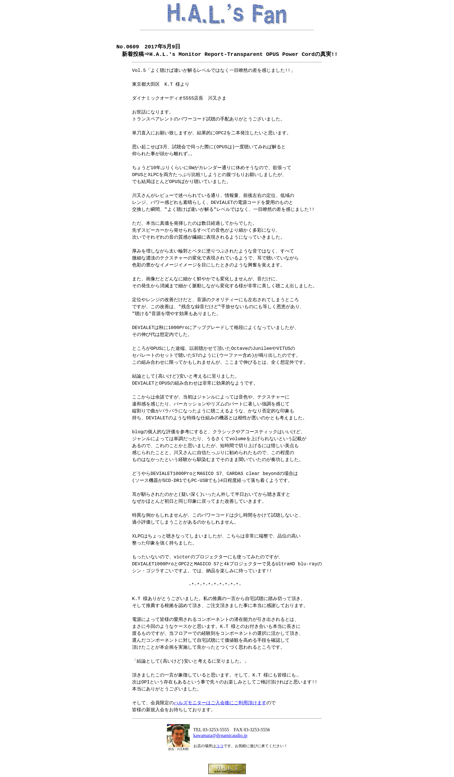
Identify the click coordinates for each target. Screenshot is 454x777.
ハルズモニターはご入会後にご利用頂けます (220, 704)
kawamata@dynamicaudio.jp (220, 736)
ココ (220, 746)
